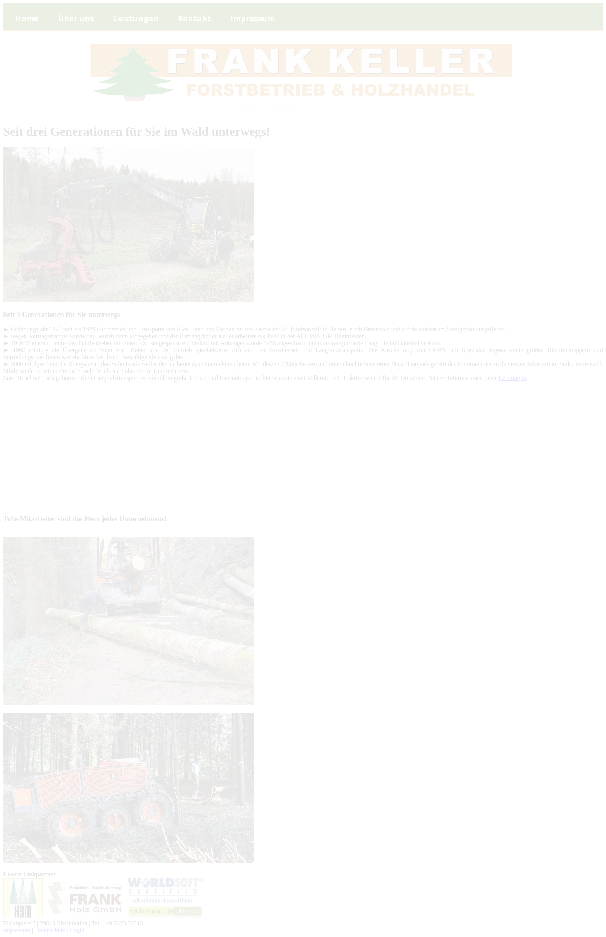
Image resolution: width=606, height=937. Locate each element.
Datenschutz (50, 930)
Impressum (17, 930)
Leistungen (512, 378)
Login (77, 930)
